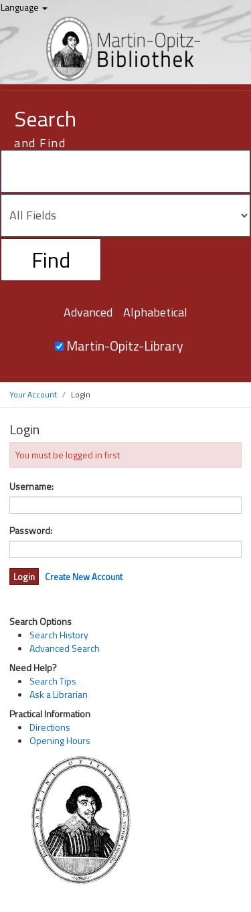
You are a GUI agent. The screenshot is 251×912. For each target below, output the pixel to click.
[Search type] (125, 215)
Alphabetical (155, 312)
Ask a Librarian (58, 694)
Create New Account (83, 576)
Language (24, 7)
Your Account (33, 394)
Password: (30, 530)
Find (50, 260)
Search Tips (52, 681)
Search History (58, 635)
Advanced (88, 312)
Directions (49, 727)
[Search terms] (125, 171)
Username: (31, 486)
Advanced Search (64, 648)
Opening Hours (59, 740)
